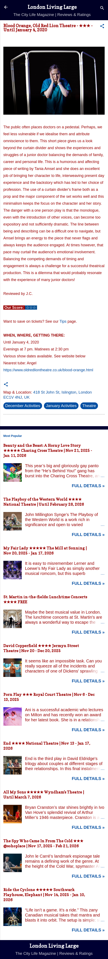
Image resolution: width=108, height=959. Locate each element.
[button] (102, 27)
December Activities (22, 405)
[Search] (102, 8)
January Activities (61, 405)
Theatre (89, 405)
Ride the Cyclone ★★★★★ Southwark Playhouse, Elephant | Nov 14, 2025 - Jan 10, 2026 (44, 894)
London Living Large (52, 7)
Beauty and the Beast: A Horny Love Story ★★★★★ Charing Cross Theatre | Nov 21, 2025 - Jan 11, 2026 (47, 450)
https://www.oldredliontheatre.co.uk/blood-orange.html (48, 370)
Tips (62, 321)
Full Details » (88, 485)
